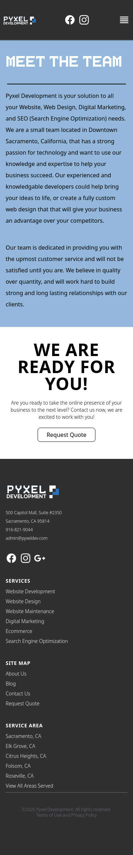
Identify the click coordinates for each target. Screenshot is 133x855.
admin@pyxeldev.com (27, 538)
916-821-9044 (19, 530)
